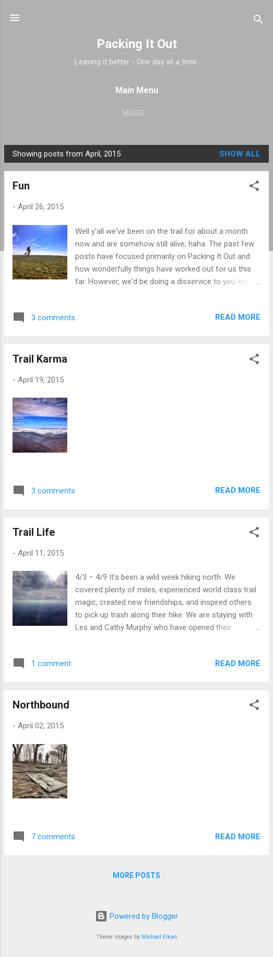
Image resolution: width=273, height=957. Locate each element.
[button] (254, 190)
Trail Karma (40, 361)
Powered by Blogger (136, 916)
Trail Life (34, 534)
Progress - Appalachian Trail (188, 113)
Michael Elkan (159, 936)
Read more (237, 319)
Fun (21, 188)
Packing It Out (137, 44)
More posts (136, 877)
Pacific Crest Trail (61, 113)
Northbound (41, 707)
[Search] (258, 21)
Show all (239, 156)
